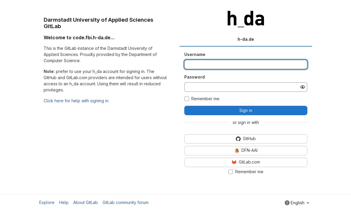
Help (64, 202)
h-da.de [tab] (246, 39)
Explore (46, 202)
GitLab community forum (126, 202)
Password (194, 76)
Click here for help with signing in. (76, 100)
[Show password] (302, 87)
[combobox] (297, 202)
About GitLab (85, 202)
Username (194, 54)
